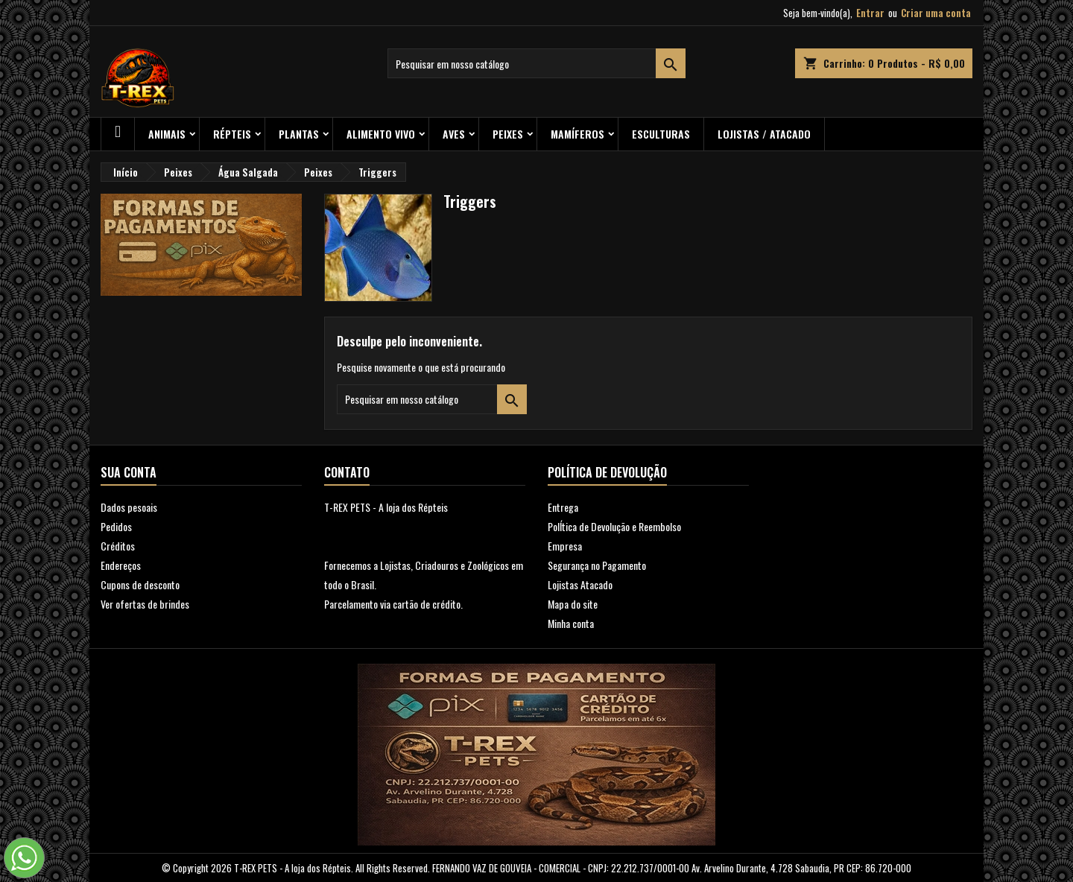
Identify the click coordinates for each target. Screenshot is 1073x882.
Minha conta (571, 623)
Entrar (870, 12)
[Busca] (536, 63)
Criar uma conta (936, 12)
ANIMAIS (167, 134)
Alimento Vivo (380, 134)
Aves (454, 134)
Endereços (121, 565)
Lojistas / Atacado (764, 134)
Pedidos (116, 526)
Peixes (508, 134)
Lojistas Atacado (580, 584)
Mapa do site (573, 604)
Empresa (565, 545)
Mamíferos (577, 134)
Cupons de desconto (140, 584)
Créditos (118, 545)
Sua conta (128, 472)
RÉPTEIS (232, 134)
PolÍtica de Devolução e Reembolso (614, 526)
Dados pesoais (129, 507)
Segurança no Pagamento (597, 565)
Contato (347, 472)
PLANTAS (299, 134)
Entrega (563, 507)
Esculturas (661, 134)
